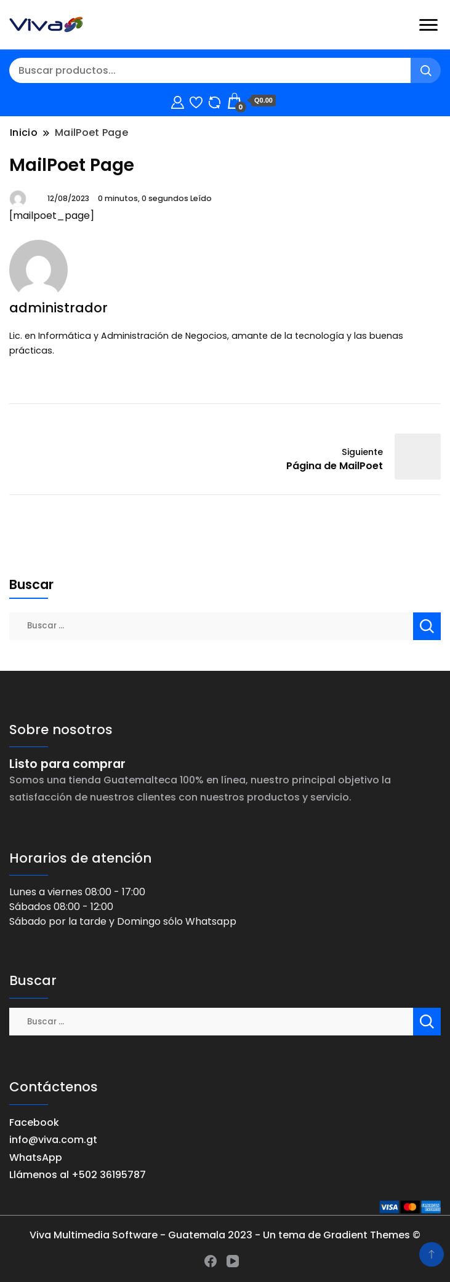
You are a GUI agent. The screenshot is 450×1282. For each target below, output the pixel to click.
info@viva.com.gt (53, 1140)
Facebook (34, 1122)
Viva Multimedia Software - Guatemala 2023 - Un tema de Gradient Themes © (225, 1235)
